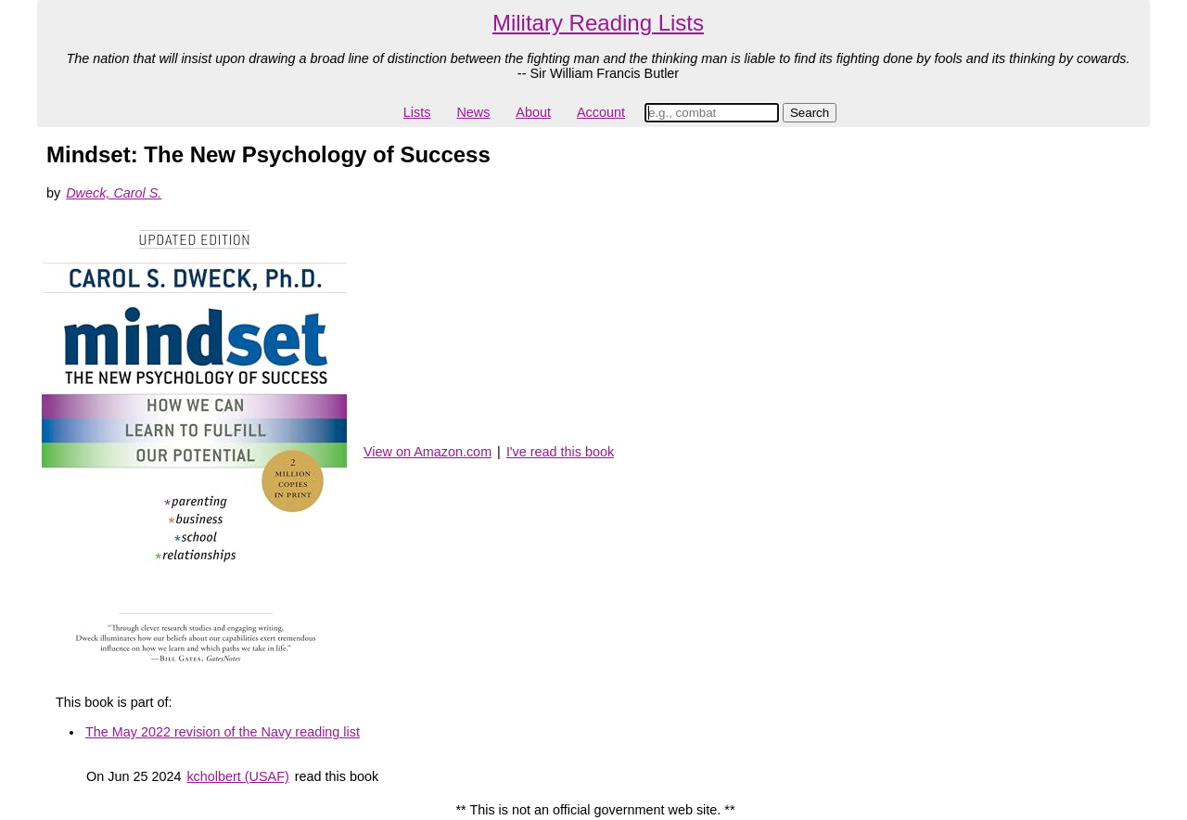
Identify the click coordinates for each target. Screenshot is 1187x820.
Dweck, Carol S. (113, 193)
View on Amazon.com (427, 451)
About (533, 112)
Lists (417, 112)
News (473, 112)
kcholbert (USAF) (237, 776)
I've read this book (560, 451)
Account (601, 112)
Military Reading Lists (598, 22)
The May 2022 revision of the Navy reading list (222, 731)
